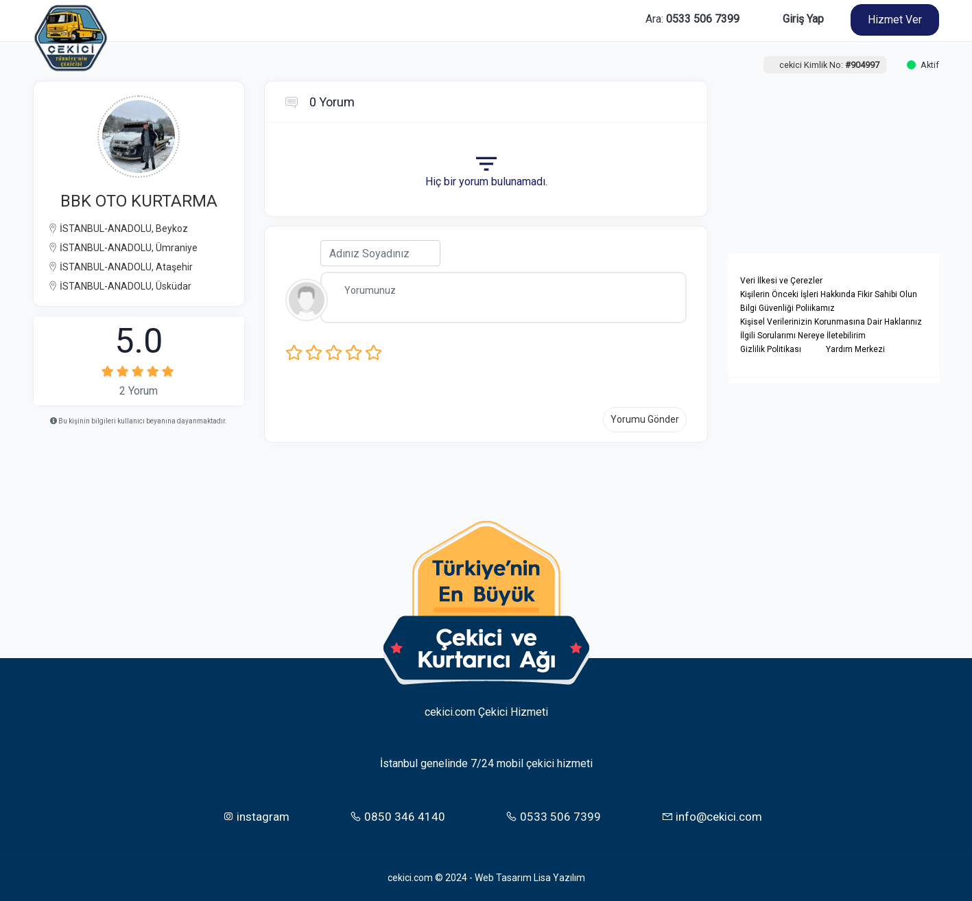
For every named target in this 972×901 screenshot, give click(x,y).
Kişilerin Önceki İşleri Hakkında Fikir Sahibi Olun (828, 294)
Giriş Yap (803, 18)
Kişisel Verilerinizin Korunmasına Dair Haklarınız (831, 322)
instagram (255, 814)
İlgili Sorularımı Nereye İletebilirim (803, 335)
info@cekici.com (711, 814)
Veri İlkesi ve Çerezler (781, 280)
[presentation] (530, 363)
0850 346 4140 (397, 814)
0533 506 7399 (553, 814)
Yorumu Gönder (645, 419)
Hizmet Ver (895, 19)
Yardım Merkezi (855, 349)
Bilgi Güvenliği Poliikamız (787, 308)
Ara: (692, 18)
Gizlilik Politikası (770, 349)
